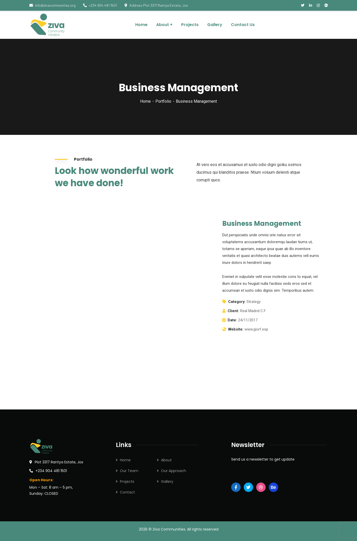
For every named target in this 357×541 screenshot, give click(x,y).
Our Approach (173, 470)
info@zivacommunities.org (52, 5)
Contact (127, 492)
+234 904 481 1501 (100, 5)
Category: (236, 301)
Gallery (167, 481)
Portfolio (163, 101)
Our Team (129, 470)
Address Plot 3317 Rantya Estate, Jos (156, 5)
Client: (233, 311)
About (166, 460)
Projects (127, 481)
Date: (232, 320)
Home (145, 101)
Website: (235, 329)
